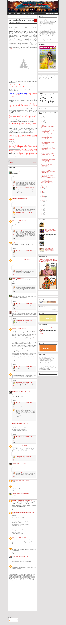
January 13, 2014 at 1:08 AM (22, 198)
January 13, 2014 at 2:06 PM (24, 493)
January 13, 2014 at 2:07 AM (23, 311)
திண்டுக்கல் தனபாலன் (16, 171)
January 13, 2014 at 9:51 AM (27, 366)
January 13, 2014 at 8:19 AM (27, 423)
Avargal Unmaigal (19, 207)
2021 (42, 209)
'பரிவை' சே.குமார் (15, 493)
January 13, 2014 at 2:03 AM (19, 278)
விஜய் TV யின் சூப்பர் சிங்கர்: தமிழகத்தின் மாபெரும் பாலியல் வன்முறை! (50, 230)
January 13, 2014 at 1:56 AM (25, 259)
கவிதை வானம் (15, 242)
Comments (24, 13)
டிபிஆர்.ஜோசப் (15, 311)
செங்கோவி (14, 463)
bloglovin (41, 335)
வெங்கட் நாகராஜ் (15, 556)
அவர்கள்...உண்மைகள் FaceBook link (46, 327)
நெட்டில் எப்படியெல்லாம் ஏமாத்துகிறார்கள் (48, 155)
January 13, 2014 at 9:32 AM (27, 207)
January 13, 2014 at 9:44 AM (27, 303)
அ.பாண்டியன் (14, 445)
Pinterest (41, 333)
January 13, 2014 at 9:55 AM (27, 402)
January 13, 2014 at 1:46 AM (22, 242)
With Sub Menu (30, 13)
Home (10, 13)
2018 (42, 205)
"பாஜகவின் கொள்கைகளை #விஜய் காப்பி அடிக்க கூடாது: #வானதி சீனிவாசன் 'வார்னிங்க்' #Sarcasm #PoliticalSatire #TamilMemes (48, 260)
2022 (42, 210)
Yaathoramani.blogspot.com (17, 423)
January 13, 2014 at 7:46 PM (21, 537)
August (43, 195)
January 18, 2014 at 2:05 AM (23, 556)
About (14, 13)
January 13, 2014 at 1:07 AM (25, 171)
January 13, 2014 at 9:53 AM (27, 382)
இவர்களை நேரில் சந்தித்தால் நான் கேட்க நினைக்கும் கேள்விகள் (49, 236)
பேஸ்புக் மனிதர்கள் (44, 173)
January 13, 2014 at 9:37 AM (27, 250)
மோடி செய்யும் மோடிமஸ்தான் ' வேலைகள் (48, 178)
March (43, 188)
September (43, 196)
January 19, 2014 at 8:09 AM (20, 565)
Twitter (41, 331)
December (43, 200)
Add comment (11, 572)
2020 (42, 208)
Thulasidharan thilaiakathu (17, 500)
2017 (42, 204)
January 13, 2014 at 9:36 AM (27, 230)
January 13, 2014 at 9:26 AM (27, 436)
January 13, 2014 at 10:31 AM (24, 480)
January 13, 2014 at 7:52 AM (25, 391)
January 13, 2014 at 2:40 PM (27, 500)
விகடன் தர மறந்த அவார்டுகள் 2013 (47, 126)
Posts (10, 619)
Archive (18, 13)
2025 (42, 214)
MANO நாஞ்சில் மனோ (16, 391)
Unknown (14, 220)
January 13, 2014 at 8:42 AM (21, 463)
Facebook (41, 329)
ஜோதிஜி (13, 565)
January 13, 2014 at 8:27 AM (22, 445)
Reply (13, 176)
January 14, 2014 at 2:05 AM (29, 187)
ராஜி (13, 278)
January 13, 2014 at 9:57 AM (27, 456)
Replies (14, 178)
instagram (41, 338)
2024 (42, 213)
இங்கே (10, 48)
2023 (42, 212)
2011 (42, 117)
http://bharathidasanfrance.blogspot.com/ (19, 512)
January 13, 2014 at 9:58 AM (27, 472)
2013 (42, 120)
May (42, 191)
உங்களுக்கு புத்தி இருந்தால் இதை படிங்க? (48, 177)
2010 (42, 116)
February (43, 187)
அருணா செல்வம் (15, 480)
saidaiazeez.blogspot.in (16, 259)
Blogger (48, 293)
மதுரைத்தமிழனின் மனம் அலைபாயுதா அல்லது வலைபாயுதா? (22, 21)
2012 (42, 118)
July (42, 193)
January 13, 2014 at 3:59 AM (21, 328)
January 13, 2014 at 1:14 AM (21, 220)
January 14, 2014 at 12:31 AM (27, 212)
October (43, 197)
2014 (42, 121)
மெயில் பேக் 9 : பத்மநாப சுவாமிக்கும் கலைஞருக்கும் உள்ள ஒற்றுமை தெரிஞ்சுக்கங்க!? (50, 249)
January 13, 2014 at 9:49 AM (27, 320)
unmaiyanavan (14, 198)
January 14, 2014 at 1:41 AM (24, 409)
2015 (42, 201)
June (42, 192)
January (43, 122)
